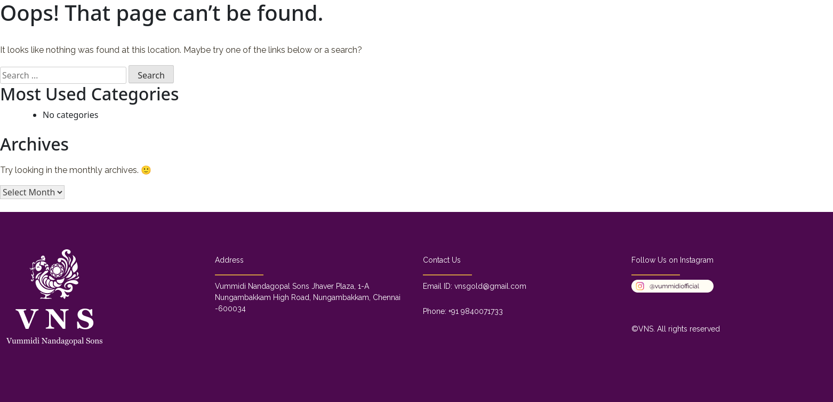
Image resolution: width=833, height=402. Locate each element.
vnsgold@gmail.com (490, 286)
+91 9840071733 (475, 311)
